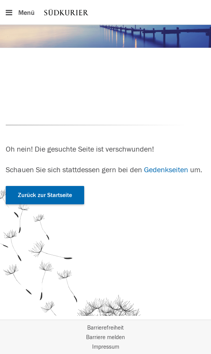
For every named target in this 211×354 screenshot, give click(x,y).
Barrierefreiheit (105, 328)
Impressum (105, 347)
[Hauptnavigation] (105, 12)
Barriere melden (105, 337)
